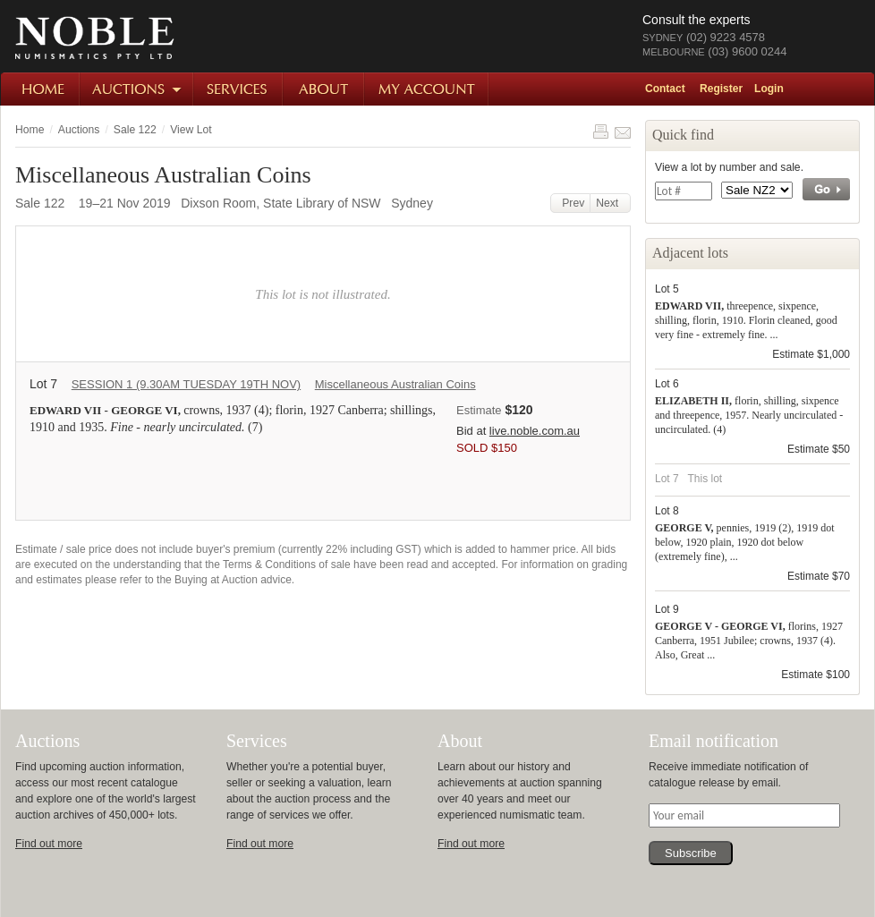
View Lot (190, 129)
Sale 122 (135, 129)
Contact (665, 88)
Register (721, 88)
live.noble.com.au (534, 430)
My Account (427, 89)
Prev (570, 203)
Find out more (48, 843)
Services (239, 89)
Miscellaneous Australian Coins (395, 384)
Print (600, 131)
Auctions (137, 89)
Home (41, 89)
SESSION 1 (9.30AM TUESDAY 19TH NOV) (186, 384)
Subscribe (691, 853)
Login (769, 88)
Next (610, 203)
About (324, 89)
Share (623, 131)
